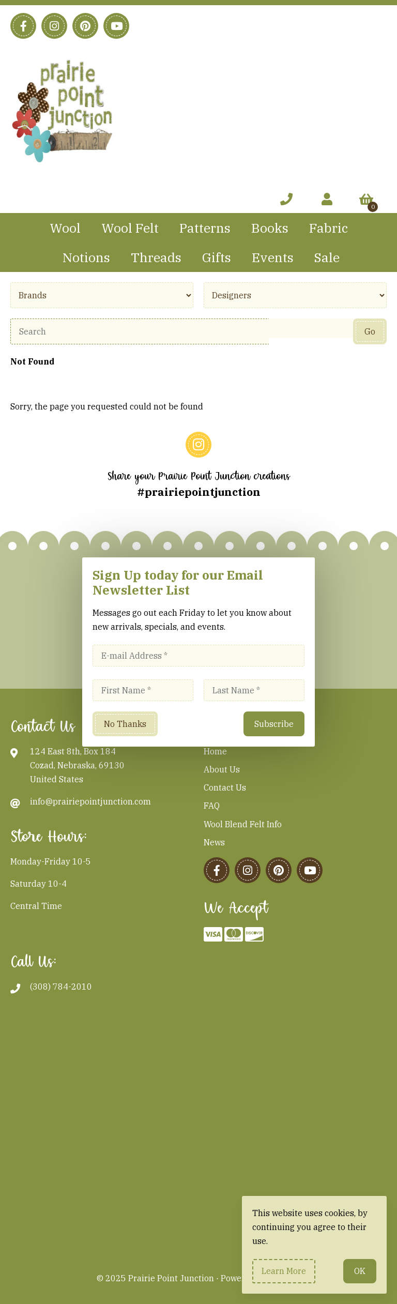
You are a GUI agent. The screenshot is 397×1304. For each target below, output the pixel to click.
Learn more (284, 1271)
